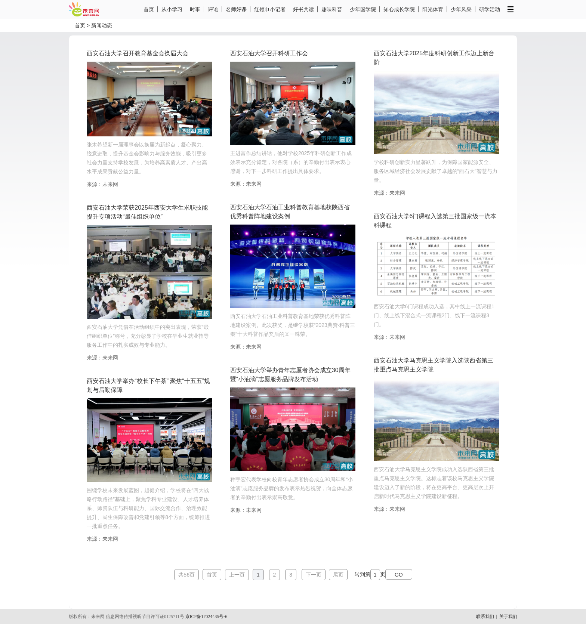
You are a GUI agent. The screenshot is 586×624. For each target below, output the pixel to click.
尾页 (338, 575)
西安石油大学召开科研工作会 (269, 53)
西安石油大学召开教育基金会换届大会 (137, 53)
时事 (195, 9)
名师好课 (236, 9)
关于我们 (508, 616)
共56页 (186, 575)
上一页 (237, 575)
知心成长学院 (399, 9)
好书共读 (303, 9)
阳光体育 (432, 9)
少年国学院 (363, 9)
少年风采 (461, 9)
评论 (213, 9)
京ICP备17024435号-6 (206, 616)
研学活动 (489, 9)
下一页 (313, 575)
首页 (149, 9)
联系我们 (485, 616)
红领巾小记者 (270, 9)
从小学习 (171, 9)
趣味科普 (331, 9)
